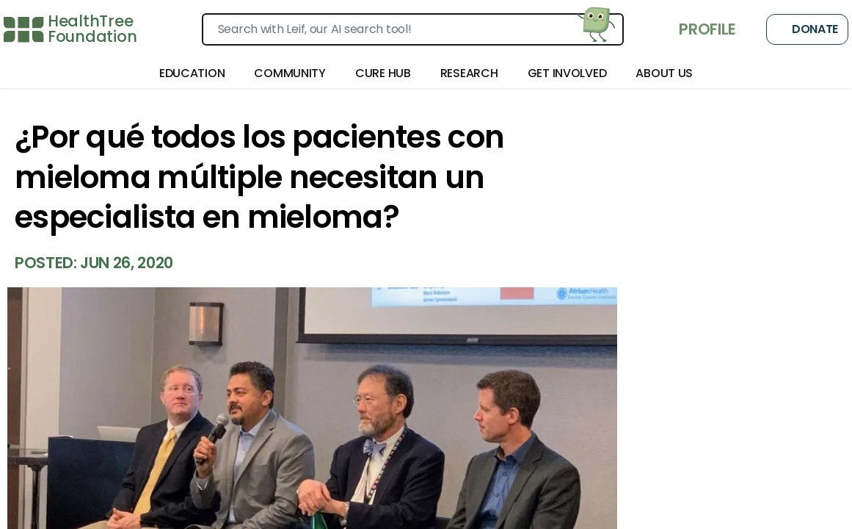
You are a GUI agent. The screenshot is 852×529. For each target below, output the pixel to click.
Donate (807, 29)
